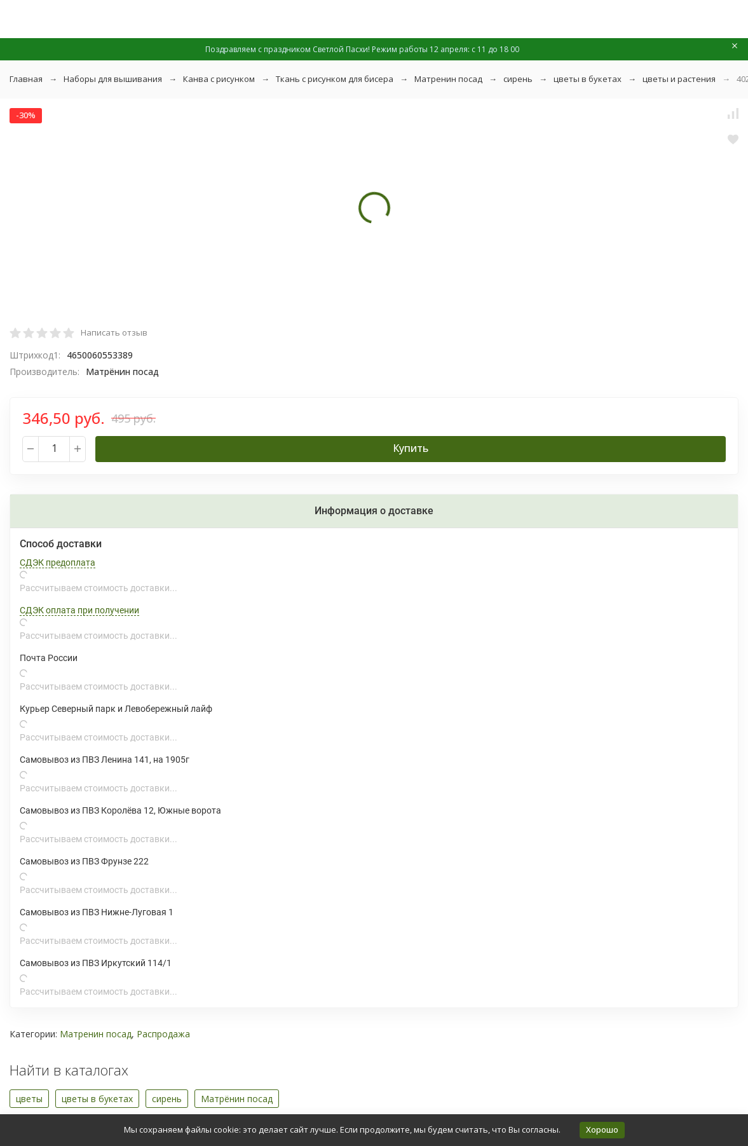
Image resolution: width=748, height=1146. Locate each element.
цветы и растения (679, 79)
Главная (26, 79)
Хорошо (602, 1129)
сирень (518, 79)
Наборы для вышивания (113, 79)
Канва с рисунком (219, 79)
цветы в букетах (588, 79)
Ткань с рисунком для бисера (334, 79)
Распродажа (163, 1034)
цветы (29, 1099)
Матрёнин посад (237, 1099)
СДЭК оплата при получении (79, 610)
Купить (410, 448)
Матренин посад (448, 79)
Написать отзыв (114, 332)
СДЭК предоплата (57, 562)
